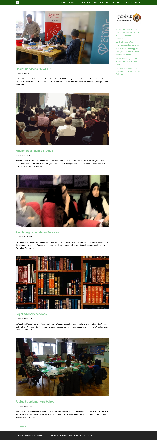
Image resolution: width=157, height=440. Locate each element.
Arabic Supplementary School (35, 401)
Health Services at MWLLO (33, 69)
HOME (63, 2)
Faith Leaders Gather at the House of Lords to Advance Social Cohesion (128, 71)
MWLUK (20, 73)
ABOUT (73, 2)
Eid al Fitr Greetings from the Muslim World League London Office (127, 61)
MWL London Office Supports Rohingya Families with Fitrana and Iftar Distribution (127, 52)
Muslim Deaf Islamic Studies (34, 150)
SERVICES (84, 2)
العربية (138, 2)
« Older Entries (21, 427)
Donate (127, 2)
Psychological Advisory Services (37, 232)
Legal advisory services (31, 314)
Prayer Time (113, 2)
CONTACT (98, 2)
